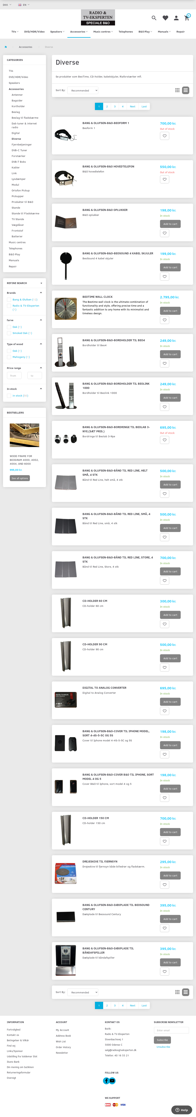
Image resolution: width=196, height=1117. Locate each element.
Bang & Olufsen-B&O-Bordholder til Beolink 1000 (115, 385)
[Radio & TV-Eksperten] (98, 17)
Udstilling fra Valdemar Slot (22, 1056)
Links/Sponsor (15, 1051)
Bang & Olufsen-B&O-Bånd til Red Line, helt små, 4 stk (115, 472)
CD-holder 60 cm (94, 601)
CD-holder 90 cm (94, 644)
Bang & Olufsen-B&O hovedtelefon (108, 166)
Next (132, 106)
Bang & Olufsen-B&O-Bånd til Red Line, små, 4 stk (116, 516)
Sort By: (60, 90)
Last (144, 106)
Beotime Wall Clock (97, 297)
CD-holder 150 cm (95, 818)
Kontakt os (13, 1034)
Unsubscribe (163, 1046)
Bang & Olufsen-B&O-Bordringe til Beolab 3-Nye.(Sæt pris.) (116, 429)
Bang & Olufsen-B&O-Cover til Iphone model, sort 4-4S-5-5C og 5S (115, 733)
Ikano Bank (13, 1061)
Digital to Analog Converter (104, 687)
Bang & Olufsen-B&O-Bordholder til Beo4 (113, 340)
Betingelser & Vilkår (18, 1040)
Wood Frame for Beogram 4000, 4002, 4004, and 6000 (24, 459)
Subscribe (162, 1040)
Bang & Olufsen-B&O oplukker (104, 210)
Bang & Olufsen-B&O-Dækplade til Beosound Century (115, 907)
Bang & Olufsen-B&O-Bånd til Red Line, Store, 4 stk (117, 559)
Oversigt (11, 1077)
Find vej (11, 1045)
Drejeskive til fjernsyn (99, 861)
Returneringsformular (18, 1072)
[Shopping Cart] (187, 17)
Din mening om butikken (20, 1067)
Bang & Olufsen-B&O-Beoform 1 (105, 123)
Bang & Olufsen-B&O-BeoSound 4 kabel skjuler (117, 253)
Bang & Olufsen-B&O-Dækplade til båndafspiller (108, 950)
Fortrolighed (13, 1029)
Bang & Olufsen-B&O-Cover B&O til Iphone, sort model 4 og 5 (118, 776)
